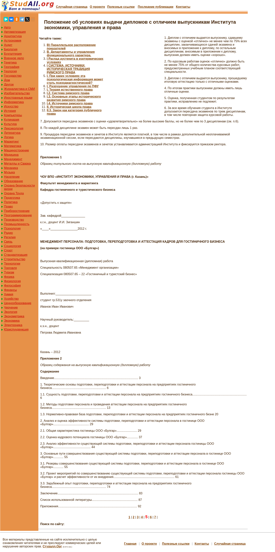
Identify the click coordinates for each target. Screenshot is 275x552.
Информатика (14, 102)
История (10, 110)
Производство (14, 219)
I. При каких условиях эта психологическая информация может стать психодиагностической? (75, 79)
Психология (12, 228)
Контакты (183, 6)
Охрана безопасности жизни (19, 187)
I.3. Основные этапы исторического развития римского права (74, 98)
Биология (10, 49)
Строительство (14, 259)
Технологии (12, 263)
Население (12, 176)
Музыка (9, 172)
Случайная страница (71, 6)
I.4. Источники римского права (70, 103)
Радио (8, 232)
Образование (13, 181)
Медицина (11, 154)
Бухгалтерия (13, 53)
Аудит (8, 45)
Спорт (8, 250)
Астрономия (12, 40)
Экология (10, 312)
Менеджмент (13, 159)
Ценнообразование (17, 303)
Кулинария (11, 119)
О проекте (97, 6)
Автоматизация (15, 31)
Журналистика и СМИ (19, 89)
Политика (11, 202)
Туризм (9, 272)
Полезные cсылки (121, 6)
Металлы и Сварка (17, 163)
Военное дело (14, 58)
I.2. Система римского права (68, 93)
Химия (8, 294)
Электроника (13, 325)
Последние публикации (155, 6)
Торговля (10, 268)
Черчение (11, 307)
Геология (10, 71)
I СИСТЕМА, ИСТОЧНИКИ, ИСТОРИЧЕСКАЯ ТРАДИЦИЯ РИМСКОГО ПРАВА (68, 69)
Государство (13, 75)
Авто (7, 27)
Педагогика (12, 197)
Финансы (10, 290)
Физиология (12, 281)
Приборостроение (17, 211)
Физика (9, 276)
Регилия (10, 237)
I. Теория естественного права (70, 89)
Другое (9, 84)
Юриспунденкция (16, 329)
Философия (12, 285)
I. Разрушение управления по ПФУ (73, 86)
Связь (8, 241)
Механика (11, 168)
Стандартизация (15, 254)
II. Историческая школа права (69, 106)
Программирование (18, 215)
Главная (130, 543)
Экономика (12, 320)
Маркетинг (11, 141)
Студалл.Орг (52, 546)
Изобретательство (17, 93)
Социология (12, 246)
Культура (10, 124)
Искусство (11, 106)
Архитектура (13, 36)
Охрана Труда (14, 193)
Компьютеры (13, 115)
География (11, 67)
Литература (12, 132)
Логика (9, 137)
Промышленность (16, 224)
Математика (12, 146)
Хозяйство (11, 298)
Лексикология (13, 128)
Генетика (10, 62)
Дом (7, 80)
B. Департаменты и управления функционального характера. (71, 53)
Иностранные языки (18, 97)
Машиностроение (16, 150)
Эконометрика (14, 316)
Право (8, 206)
